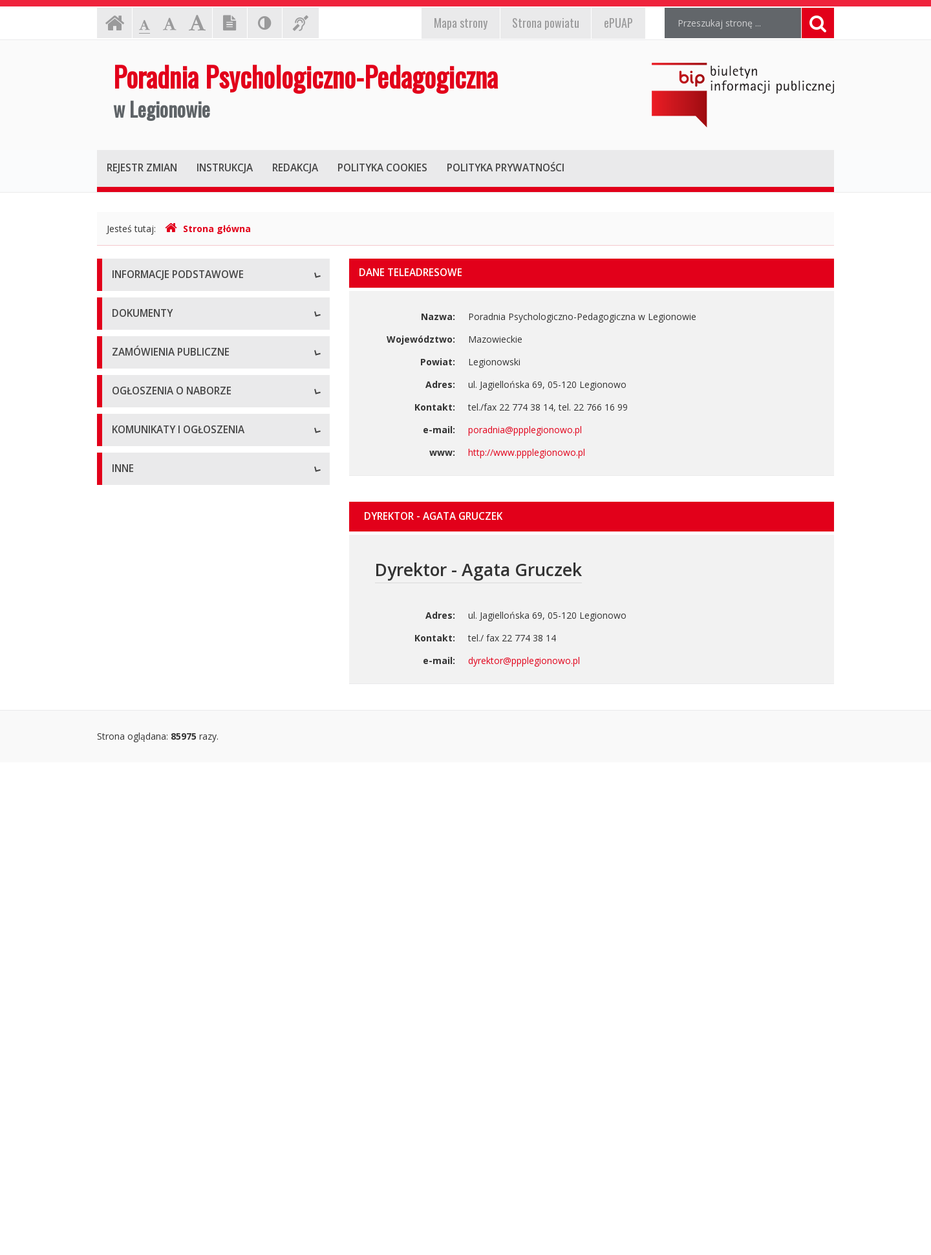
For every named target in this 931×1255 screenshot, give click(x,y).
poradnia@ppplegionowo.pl (525, 430)
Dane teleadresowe (153, 305)
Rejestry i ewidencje (153, 1139)
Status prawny (141, 334)
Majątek (129, 1081)
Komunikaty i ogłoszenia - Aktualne (185, 955)
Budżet (127, 606)
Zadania (128, 422)
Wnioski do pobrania (154, 635)
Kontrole (130, 1110)
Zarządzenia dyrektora (159, 664)
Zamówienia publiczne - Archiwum (183, 790)
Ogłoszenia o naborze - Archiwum (183, 887)
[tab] (591, 516)
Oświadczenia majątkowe (165, 1169)
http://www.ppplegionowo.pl (526, 452)
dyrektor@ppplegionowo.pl (524, 660)
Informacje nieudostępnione (171, 1052)
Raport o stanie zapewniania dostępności (198, 480)
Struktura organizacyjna (161, 364)
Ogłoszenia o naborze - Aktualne (180, 858)
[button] (591, 516)
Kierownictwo (140, 393)
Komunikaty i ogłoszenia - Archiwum (188, 984)
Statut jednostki (145, 548)
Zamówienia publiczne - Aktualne (181, 761)
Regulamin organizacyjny (164, 577)
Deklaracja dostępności (161, 451)
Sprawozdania (141, 693)
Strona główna (208, 228)
